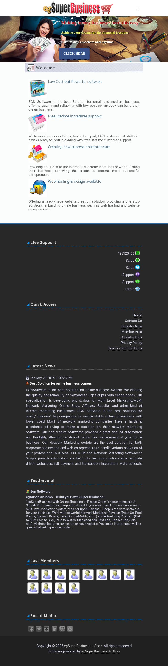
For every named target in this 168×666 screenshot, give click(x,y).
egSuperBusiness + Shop (83, 646)
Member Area (131, 332)
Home (137, 315)
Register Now (131, 326)
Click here (74, 53)
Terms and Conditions (125, 348)
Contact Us (133, 321)
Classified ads (131, 337)
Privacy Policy (131, 343)
